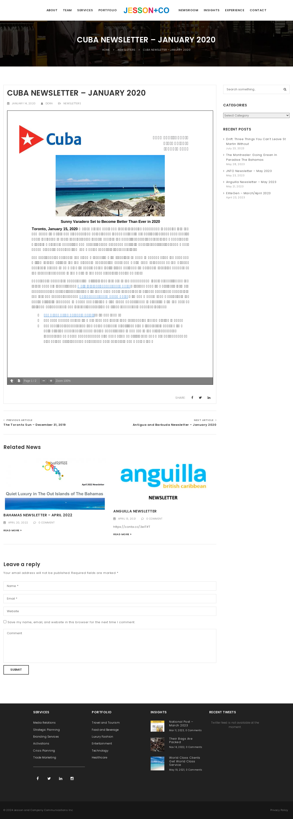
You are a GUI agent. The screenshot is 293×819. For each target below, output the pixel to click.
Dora (49, 103)
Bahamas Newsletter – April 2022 (38, 515)
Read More (11, 530)
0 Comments (193, 730)
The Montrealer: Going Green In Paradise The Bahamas (251, 157)
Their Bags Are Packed (181, 740)
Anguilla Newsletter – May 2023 (251, 182)
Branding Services (46, 737)
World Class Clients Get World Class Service (184, 761)
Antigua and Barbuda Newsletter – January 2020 (175, 425)
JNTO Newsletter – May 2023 (249, 171)
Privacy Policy (279, 810)
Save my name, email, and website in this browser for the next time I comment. (71, 622)
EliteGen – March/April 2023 (248, 193)
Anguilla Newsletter (135, 511)
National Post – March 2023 (181, 723)
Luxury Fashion (102, 737)
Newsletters (72, 103)
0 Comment (46, 522)
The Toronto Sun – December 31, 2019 (34, 425)
